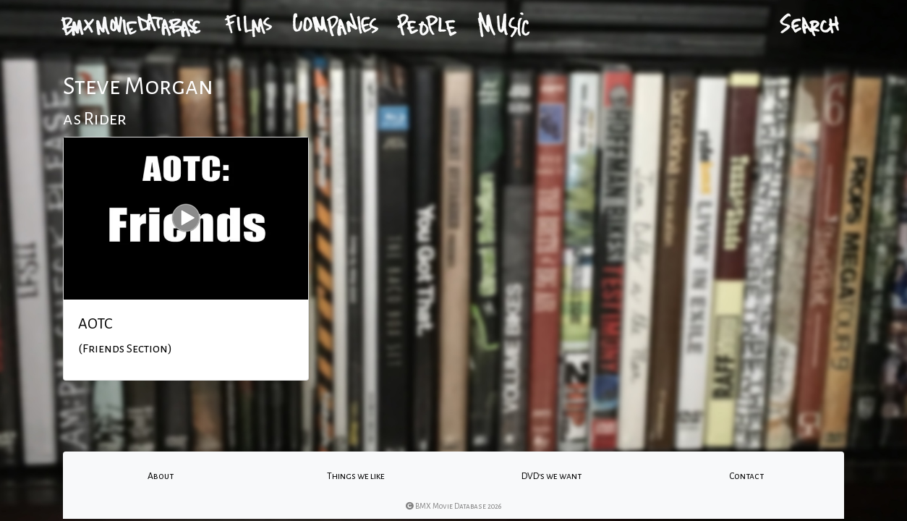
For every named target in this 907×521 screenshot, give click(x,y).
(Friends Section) (125, 348)
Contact (746, 476)
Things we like (356, 476)
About (161, 476)
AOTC (95, 323)
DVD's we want (551, 476)
